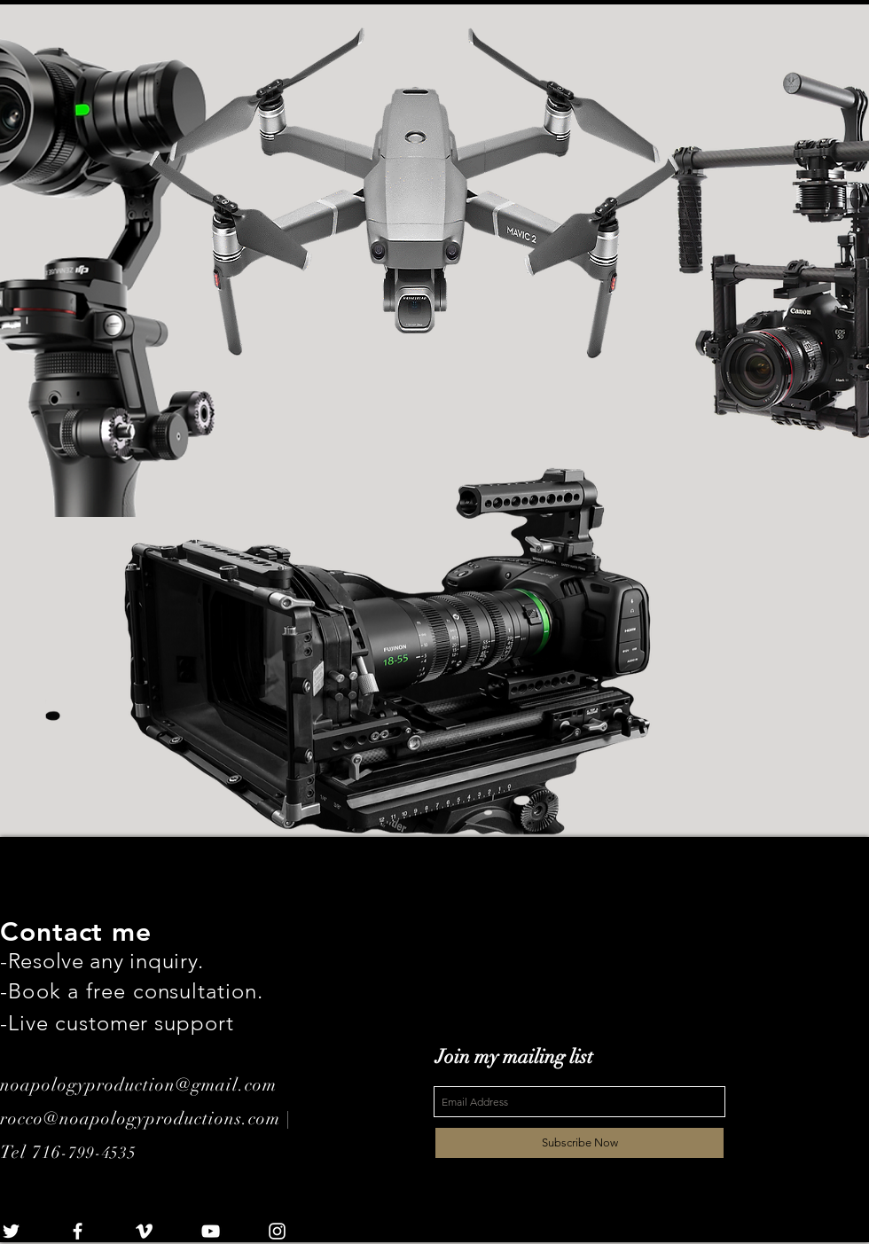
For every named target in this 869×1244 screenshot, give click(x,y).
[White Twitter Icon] (11, 1231)
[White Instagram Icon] (277, 1231)
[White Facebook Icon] (78, 1231)
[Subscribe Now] (579, 1143)
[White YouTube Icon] (211, 1231)
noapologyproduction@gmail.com (138, 1085)
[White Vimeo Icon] (144, 1231)
